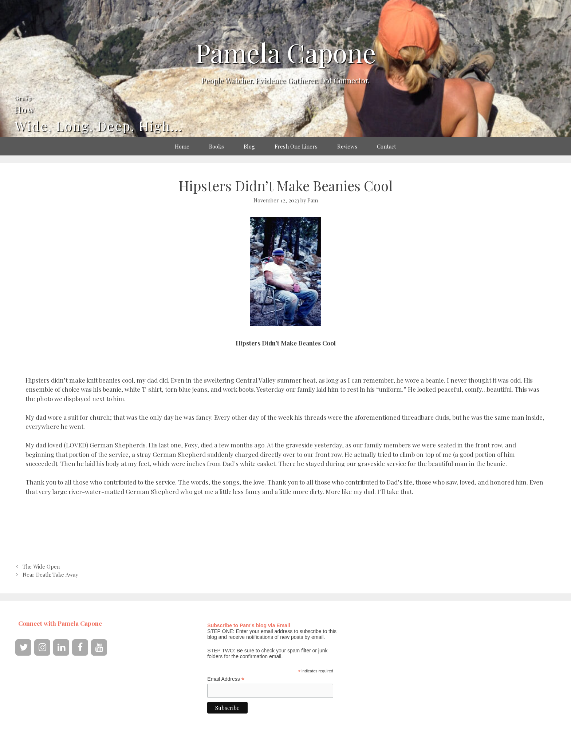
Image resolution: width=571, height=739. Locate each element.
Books (216, 146)
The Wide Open (41, 566)
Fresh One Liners (296, 146)
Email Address (225, 679)
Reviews (347, 146)
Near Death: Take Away (50, 574)
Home (182, 146)
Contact (386, 146)
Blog (249, 146)
